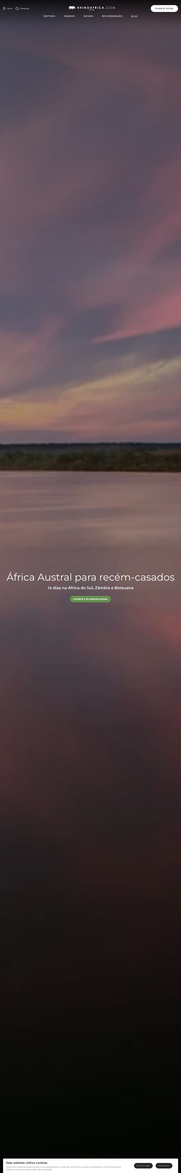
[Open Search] (23, 8)
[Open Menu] (8, 8)
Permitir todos (143, 1166)
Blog (134, 16)
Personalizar (164, 1166)
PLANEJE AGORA (164, 8)
